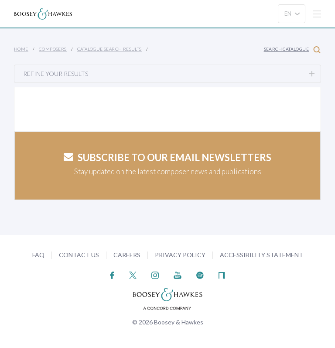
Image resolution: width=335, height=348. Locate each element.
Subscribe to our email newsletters (167, 157)
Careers (126, 254)
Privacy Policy (180, 254)
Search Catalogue (292, 49)
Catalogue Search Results (109, 49)
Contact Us (79, 254)
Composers (53, 49)
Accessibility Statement (261, 254)
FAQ (38, 254)
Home (21, 49)
